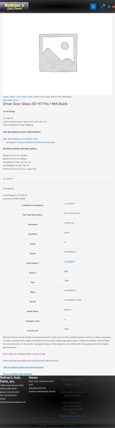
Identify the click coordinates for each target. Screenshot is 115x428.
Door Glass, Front (25, 96)
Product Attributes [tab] (25, 142)
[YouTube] (113, 6)
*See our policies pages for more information (23, 367)
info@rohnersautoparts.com (13, 402)
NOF (66, 271)
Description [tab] (11, 142)
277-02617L (69, 261)
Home (6, 96)
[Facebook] (109, 6)
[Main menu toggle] (93, 6)
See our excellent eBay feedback (17, 374)
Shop (12, 96)
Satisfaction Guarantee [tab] (44, 142)
